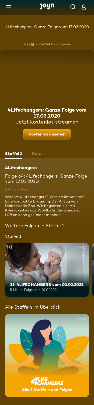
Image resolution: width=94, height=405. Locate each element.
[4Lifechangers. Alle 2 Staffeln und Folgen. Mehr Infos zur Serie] (47, 355)
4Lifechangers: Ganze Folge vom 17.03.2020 (47, 26)
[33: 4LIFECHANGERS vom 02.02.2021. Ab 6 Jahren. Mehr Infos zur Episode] (47, 270)
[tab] (13, 154)
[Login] (83, 6)
